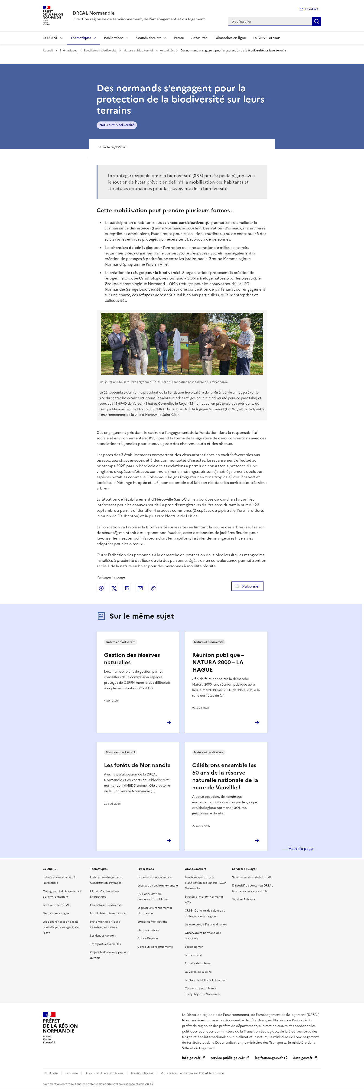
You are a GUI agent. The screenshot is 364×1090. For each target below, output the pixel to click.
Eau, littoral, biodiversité (100, 50)
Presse (179, 37)
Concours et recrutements (155, 947)
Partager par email (140, 588)
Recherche (316, 21)
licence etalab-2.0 (137, 1084)
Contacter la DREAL (56, 905)
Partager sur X (114, 588)
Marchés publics (148, 930)
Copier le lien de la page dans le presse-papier (153, 588)
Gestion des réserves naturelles (132, 659)
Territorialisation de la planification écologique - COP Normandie (205, 882)
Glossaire (71, 1073)
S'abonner (247, 586)
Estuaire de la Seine (198, 963)
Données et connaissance (154, 877)
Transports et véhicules (105, 944)
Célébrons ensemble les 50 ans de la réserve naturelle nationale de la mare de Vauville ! (225, 776)
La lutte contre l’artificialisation (206, 924)
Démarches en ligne (230, 37)
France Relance (147, 938)
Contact (311, 9)
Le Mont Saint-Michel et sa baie (205, 980)
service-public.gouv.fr (228, 1057)
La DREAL (50, 37)
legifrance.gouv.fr (269, 1057)
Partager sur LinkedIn (127, 588)
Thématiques (81, 37)
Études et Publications (152, 922)
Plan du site (50, 1073)
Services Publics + (243, 899)
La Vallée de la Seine (198, 972)
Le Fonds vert (193, 955)
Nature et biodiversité (138, 50)
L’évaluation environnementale (157, 885)
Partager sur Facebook (101, 588)
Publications (113, 37)
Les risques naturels (103, 936)
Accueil (48, 50)
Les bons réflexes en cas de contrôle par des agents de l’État (61, 927)
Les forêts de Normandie (137, 765)
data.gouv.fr (302, 1057)
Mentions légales (142, 1073)
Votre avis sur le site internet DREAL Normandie (192, 1073)
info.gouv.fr (191, 1057)
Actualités (199, 37)
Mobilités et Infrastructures (108, 913)
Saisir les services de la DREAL (252, 877)
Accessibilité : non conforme (104, 1073)
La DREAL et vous (266, 37)
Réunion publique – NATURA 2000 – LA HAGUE (218, 662)
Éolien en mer (194, 947)
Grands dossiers (148, 37)
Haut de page (300, 848)
